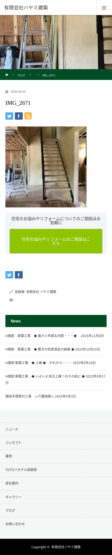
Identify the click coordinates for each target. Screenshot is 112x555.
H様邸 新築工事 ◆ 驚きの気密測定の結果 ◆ (39, 349)
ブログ (21, 75)
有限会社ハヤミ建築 (66, 546)
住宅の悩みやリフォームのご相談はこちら (56, 241)
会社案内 (11, 483)
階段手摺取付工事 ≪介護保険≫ (29, 396)
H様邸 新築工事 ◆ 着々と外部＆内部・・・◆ (42, 335)
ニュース (11, 429)
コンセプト (13, 442)
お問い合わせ (15, 524)
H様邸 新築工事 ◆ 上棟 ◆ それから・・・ (38, 362)
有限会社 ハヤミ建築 (41, 291)
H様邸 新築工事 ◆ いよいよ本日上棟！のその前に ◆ (45, 376)
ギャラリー (13, 497)
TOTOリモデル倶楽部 (21, 469)
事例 (8, 456)
